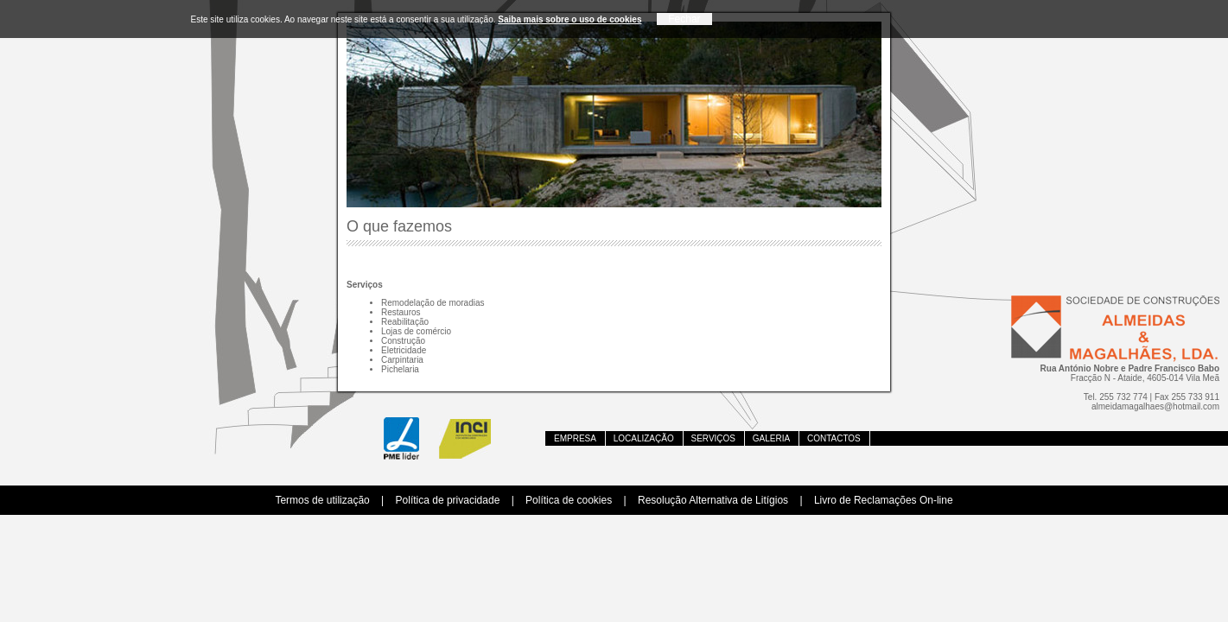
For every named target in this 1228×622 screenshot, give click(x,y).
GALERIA (771, 438)
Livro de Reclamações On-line (883, 500)
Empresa (575, 438)
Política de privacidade (448, 500)
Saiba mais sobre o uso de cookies (569, 19)
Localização (644, 438)
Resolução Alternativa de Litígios (713, 500)
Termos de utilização (322, 500)
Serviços (713, 438)
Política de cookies (568, 500)
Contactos (834, 438)
